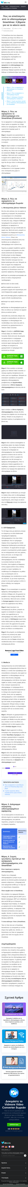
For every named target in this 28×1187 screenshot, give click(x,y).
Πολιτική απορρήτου (20, 1184)
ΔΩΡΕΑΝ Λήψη (14, 1124)
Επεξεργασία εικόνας (14, 6)
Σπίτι (2, 6)
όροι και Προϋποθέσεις (8, 1184)
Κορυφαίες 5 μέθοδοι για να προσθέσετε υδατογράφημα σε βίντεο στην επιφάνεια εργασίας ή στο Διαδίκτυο (14, 1021)
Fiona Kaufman (6, 28)
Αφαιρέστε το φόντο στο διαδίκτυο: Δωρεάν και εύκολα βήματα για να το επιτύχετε (14, 1047)
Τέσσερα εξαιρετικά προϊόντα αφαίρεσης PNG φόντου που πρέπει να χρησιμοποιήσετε (14, 1073)
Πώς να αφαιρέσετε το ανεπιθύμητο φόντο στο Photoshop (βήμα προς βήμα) (14, 786)
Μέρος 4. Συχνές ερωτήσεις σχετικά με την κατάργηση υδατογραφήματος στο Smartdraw (16, 102)
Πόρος (6, 6)
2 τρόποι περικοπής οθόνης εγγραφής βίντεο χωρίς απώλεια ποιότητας (13, 792)
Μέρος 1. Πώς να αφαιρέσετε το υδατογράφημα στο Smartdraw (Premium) (15, 89)
